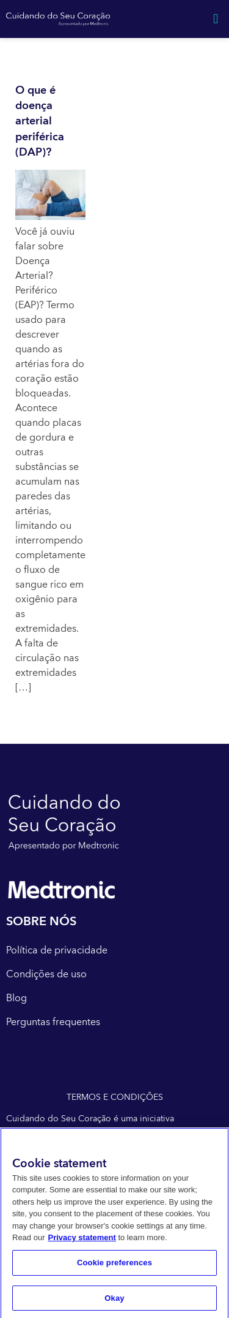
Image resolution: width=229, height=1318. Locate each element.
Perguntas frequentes (53, 1022)
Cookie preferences (114, 1265)
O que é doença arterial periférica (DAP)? (39, 121)
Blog (16, 998)
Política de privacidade (56, 950)
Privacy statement (81, 1241)
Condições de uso (46, 974)
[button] (216, 19)
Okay (114, 1301)
